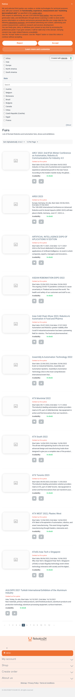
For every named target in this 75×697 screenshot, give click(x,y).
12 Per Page (32, 142)
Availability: (36, 176)
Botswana (9, 96)
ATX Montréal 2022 (41, 398)
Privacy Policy (33, 683)
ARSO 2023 (37, 196)
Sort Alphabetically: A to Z (14, 142)
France (7, 120)
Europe (7, 65)
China (7, 110)
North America (10, 69)
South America (10, 72)
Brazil (7, 100)
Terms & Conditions (47, 683)
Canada (8, 106)
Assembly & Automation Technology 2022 (52, 357)
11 (45, 625)
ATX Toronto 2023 (40, 475)
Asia (6, 62)
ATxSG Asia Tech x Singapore (46, 552)
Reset (69, 125)
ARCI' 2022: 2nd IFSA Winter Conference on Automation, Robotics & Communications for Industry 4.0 (51, 155)
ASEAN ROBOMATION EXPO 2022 (48, 277)
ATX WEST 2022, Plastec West (46, 513)
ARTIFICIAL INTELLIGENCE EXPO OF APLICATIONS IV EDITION (49, 238)
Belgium (8, 93)
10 (41, 625)
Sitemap (24, 683)
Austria (7, 89)
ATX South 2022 (40, 436)
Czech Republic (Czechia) (14, 113)
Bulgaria (8, 103)
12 (49, 625)
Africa (7, 58)
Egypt (7, 117)
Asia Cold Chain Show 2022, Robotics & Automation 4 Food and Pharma (51, 317)
